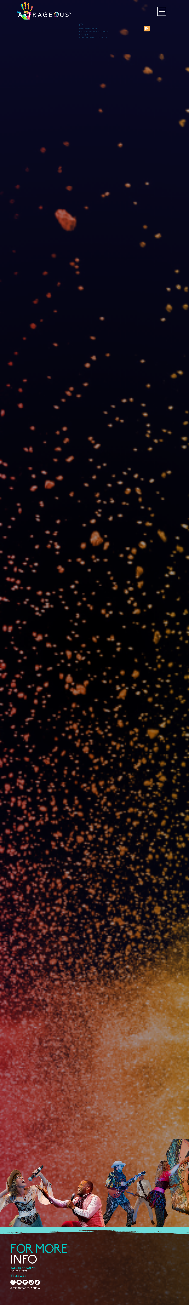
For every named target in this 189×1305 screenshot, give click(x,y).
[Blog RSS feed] (147, 29)
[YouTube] (19, 1282)
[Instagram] (31, 1282)
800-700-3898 (18, 1271)
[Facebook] (13, 1282)
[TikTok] (37, 1282)
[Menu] (161, 11)
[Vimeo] (25, 1282)
